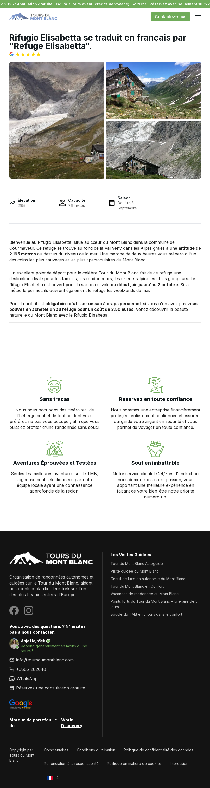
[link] (51, 669)
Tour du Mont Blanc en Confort (137, 586)
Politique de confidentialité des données (158, 750)
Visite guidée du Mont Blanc (135, 571)
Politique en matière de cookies (134, 763)
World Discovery (71, 722)
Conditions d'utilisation (96, 750)
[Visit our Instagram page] (28, 610)
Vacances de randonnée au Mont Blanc (145, 594)
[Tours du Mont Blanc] (51, 559)
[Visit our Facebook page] (14, 610)
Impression (179, 763)
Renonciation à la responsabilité (71, 763)
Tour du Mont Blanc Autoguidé (137, 563)
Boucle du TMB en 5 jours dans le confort (146, 614)
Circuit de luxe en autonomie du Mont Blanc (148, 578)
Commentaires (56, 750)
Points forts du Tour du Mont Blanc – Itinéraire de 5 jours (154, 604)
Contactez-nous (170, 16)
